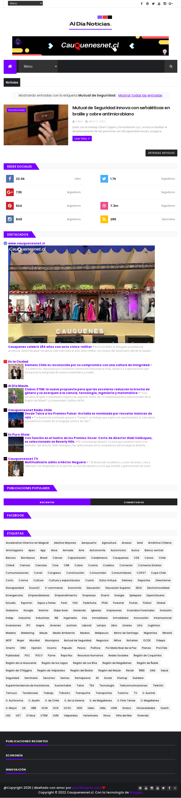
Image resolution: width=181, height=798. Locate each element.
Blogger (136, 792)
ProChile (161, 648)
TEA (91, 685)
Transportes (104, 693)
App (43, 550)
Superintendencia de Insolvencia (27, 685)
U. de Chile (52, 700)
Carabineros (99, 558)
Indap (9, 618)
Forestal (118, 603)
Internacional (163, 618)
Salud (164, 670)
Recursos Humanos (90, 655)
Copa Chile (158, 573)
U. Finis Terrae (126, 700)
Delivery (127, 580)
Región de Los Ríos (85, 663)
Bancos (11, 558)
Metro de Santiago (126, 633)
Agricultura (109, 543)
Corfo (9, 580)
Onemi (10, 648)
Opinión (36, 648)
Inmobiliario (121, 618)
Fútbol (147, 603)
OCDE (147, 640)
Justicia (71, 625)
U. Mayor (11, 708)
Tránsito (64, 693)
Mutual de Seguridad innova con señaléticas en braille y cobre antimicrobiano (121, 111)
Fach (64, 603)
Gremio (43, 610)
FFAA (105, 603)
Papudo (67, 648)
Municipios (52, 640)
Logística (154, 625)
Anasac (127, 543)
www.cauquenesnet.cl (26, 243)
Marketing (27, 633)
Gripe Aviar (61, 610)
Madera (11, 633)
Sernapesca (82, 678)
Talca (80, 685)
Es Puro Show (18, 434)
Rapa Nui (66, 655)
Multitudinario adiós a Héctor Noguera (55, 462)
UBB (33, 708)
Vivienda (143, 715)
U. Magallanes (150, 700)
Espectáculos (155, 595)
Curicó (89, 580)
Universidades (146, 708)
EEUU (139, 588)
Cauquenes (121, 558)
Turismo (122, 693)
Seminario (31, 678)
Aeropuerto (89, 543)
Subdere (138, 678)
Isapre (40, 625)
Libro (114, 625)
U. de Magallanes (101, 700)
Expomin (26, 603)
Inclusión (166, 610)
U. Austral (149, 693)
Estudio (11, 603)
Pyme (51, 655)
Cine (55, 565)
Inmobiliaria (100, 618)
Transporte (82, 693)
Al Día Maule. (18, 386)
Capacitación (77, 558)
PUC (27, 655)
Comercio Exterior (149, 565)
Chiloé (10, 565)
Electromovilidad (158, 588)
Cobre (79, 565)
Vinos (106, 715)
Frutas (133, 603)
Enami (105, 595)
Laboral (86, 625)
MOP (9, 640)
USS (8, 715)
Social (108, 678)
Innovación (141, 618)
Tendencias (30, 693)
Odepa (160, 640)
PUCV (39, 655)
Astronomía (97, 550)
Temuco (11, 693)
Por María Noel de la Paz (121, 648)
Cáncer (57, 558)
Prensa (146, 648)
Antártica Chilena (160, 543)
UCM (44, 708)
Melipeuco (102, 633)
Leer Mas (81, 138)
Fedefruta (89, 603)
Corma (23, 580)
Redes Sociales (118, 655)
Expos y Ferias (47, 603)
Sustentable (63, 685)
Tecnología (106, 685)
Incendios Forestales (141, 610)
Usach (165, 708)
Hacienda (79, 610)
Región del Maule (109, 670)
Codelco (108, 565)
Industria (25, 618)
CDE (136, 558)
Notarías (132, 640)
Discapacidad (16, 110)
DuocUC (34, 588)
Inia (84, 618)
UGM (114, 708)
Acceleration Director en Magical (27, 543)
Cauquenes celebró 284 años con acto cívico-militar (50, 347)
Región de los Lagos (55, 663)
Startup (122, 678)
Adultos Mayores (65, 543)
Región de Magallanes (117, 663)
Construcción (75, 573)
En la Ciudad (18, 361)
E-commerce (54, 588)
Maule (44, 633)
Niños (117, 640)
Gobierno (12, 610)
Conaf (38, 573)
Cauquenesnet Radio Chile (30, 410)
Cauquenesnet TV (23, 459)
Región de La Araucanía (21, 663)
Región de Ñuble (147, 663)
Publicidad (12, 655)
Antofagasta (14, 550)
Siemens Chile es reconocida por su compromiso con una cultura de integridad (87, 365)
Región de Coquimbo (148, 655)
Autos (135, 550)
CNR (66, 565)
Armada (68, 550)
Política (95, 648)
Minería (167, 633)
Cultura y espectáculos (64, 580)
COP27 (141, 573)
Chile (162, 558)
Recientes (47, 502)
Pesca (81, 648)
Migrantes (150, 633)
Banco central (154, 550)
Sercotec (49, 678)
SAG (152, 670)
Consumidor (98, 573)
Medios (85, 633)
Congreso (54, 573)
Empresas (89, 595)
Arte (81, 550)
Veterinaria (90, 715)
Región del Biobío (82, 670)
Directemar (163, 580)
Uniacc (126, 708)
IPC (28, 625)
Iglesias (96, 610)
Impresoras (114, 610)
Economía (74, 588)
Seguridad (12, 678)
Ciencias (41, 565)
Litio (140, 625)
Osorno (52, 648)
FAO (75, 603)
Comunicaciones (17, 573)
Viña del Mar (124, 715)
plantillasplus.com (87, 788)
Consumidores (121, 573)
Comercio (126, 565)
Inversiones (13, 625)
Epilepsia (135, 595)
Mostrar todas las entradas (140, 95)
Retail (130, 670)
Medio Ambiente (64, 633)
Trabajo (48, 693)
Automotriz (118, 550)
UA (24, 708)
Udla (103, 708)
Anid (140, 543)
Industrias (42, 618)
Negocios (102, 640)
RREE (142, 670)
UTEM (44, 715)
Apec (31, 550)
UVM (55, 715)
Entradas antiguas (161, 153)
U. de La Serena (74, 700)
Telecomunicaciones (133, 685)
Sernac (64, 678)
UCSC (67, 708)
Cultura (38, 580)
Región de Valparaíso (51, 670)
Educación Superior (118, 588)
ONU (23, 648)
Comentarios (134, 502)
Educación (93, 588)
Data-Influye (108, 580)
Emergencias (14, 595)
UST (18, 715)
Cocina (93, 565)
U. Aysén (34, 700)
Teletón (158, 685)
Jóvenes (55, 625)
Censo (149, 558)
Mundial (34, 640)
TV (135, 693)
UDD (79, 708)
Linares (127, 625)
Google (28, 610)
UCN (55, 708)
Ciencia (25, 565)
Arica (54, 550)
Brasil (43, 558)
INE (56, 618)
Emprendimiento (66, 595)
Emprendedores (38, 595)
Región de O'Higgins (19, 670)
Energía (119, 595)
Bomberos (28, 558)
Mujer (20, 640)
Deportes (144, 580)
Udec (91, 708)
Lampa (101, 625)
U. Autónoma (14, 700)
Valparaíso (71, 715)
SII (97, 678)
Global (161, 603)
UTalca (30, 715)
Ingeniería (70, 618)
